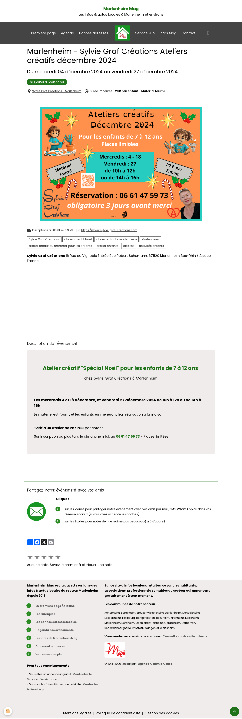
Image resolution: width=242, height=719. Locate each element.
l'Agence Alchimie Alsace (154, 664)
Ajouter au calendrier (47, 82)
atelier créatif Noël (78, 239)
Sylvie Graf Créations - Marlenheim (56, 91)
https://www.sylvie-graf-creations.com (109, 230)
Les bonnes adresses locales (56, 622)
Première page (43, 33)
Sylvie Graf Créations (44, 239)
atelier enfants (107, 246)
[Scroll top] (234, 711)
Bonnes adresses (93, 33)
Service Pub (145, 33)
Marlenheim (150, 239)
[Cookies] (8, 711)
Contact (188, 33)
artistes (128, 246)
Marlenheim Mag (121, 9)
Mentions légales (77, 713)
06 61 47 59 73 (128, 436)
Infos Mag (168, 33)
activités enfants (151, 246)
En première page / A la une (55, 606)
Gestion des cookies (162, 713)
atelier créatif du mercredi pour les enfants (60, 246)
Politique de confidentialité (118, 713)
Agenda (67, 33)
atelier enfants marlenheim (116, 239)
